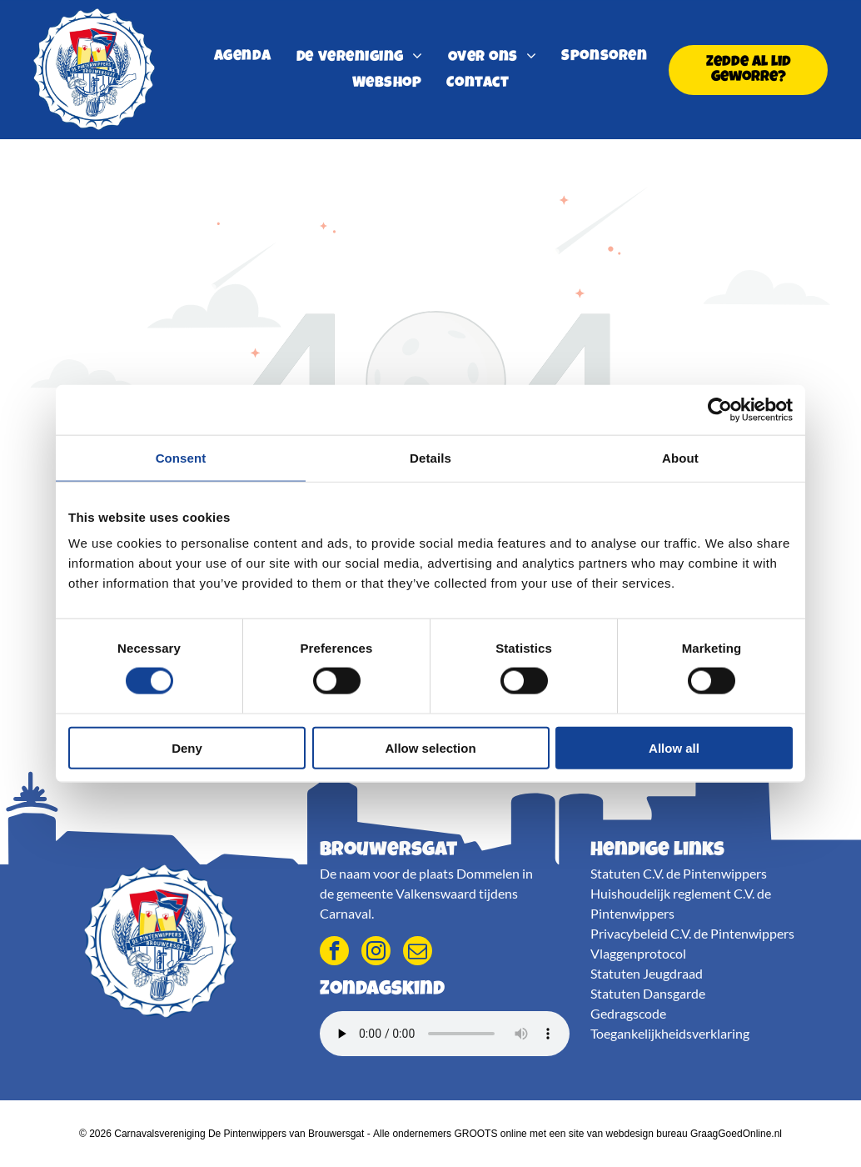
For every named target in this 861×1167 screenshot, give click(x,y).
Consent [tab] (181, 457)
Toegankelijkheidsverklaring (669, 1033)
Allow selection (430, 747)
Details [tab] (430, 457)
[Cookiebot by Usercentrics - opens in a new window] (720, 409)
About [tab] (680, 457)
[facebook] (334, 952)
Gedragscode (628, 1013)
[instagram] (376, 952)
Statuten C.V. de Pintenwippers (678, 873)
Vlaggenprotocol (638, 953)
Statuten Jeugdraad (646, 973)
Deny (187, 747)
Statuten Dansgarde (647, 993)
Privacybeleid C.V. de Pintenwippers (692, 933)
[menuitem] (243, 57)
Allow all (674, 747)
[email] (417, 952)
